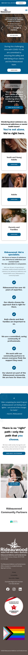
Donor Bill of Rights (14, 578)
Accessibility (14, 575)
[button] (26, 10)
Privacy (14, 572)
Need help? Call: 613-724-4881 (9, 2)
